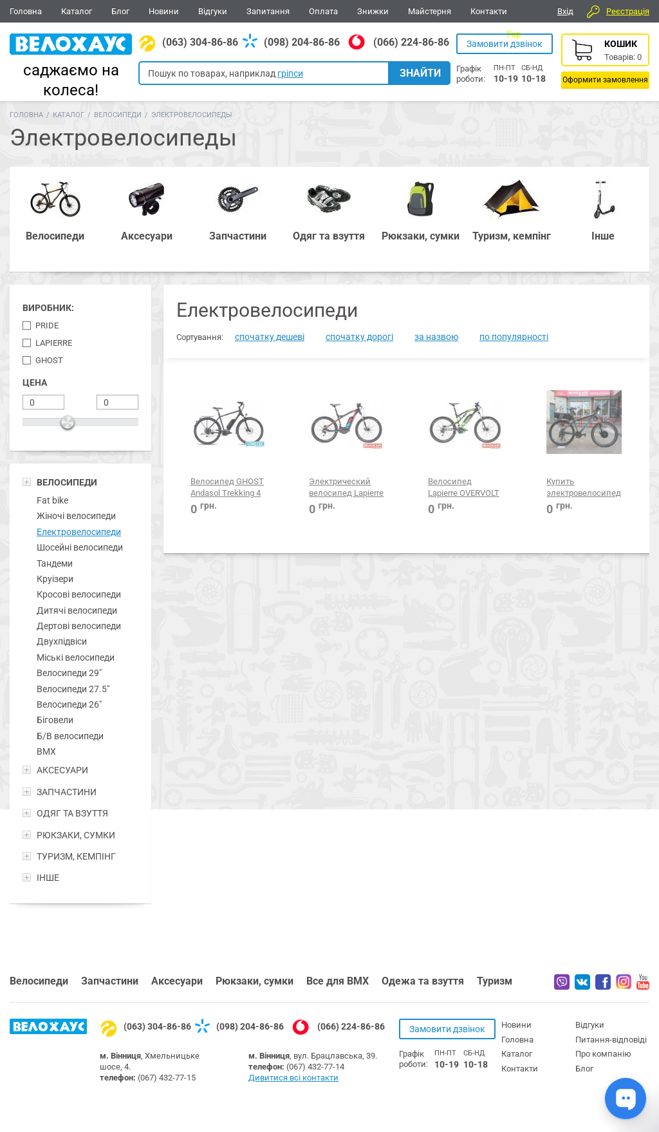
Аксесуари (177, 981)
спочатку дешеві (269, 337)
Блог (120, 11)
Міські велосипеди (76, 657)
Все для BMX (337, 981)
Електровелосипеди (79, 532)
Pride (47, 325)
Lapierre (53, 343)
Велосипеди (118, 115)
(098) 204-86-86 (302, 42)
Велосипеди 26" (69, 704)
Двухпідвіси (62, 641)
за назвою (436, 337)
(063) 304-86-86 (200, 42)
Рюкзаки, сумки (254, 981)
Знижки (373, 11)
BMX (46, 751)
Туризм (494, 981)
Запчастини (109, 981)
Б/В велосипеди (70, 736)
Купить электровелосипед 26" (583, 493)
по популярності (513, 337)
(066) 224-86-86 (411, 42)
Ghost (49, 360)
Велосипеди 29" (69, 673)
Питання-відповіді (611, 1039)
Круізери (55, 579)
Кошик (605, 61)
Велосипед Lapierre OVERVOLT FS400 (463, 493)
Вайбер (562, 982)
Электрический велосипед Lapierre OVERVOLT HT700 (346, 493)
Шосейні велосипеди (80, 547)
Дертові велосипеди (79, 626)
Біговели (55, 720)
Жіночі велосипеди (76, 516)
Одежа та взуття (423, 981)
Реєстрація (627, 11)
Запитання (268, 11)
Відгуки (212, 11)
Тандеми (55, 563)
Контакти (488, 11)
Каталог (76, 11)
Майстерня (429, 11)
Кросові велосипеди (79, 594)
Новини (164, 11)
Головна (26, 11)
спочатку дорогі (359, 337)
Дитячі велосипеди (77, 610)
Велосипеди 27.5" (73, 689)
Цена (35, 382)
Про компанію (603, 1054)
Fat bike (52, 500)
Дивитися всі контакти (293, 1077)
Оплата (323, 11)
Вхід (565, 11)
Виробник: (48, 308)
